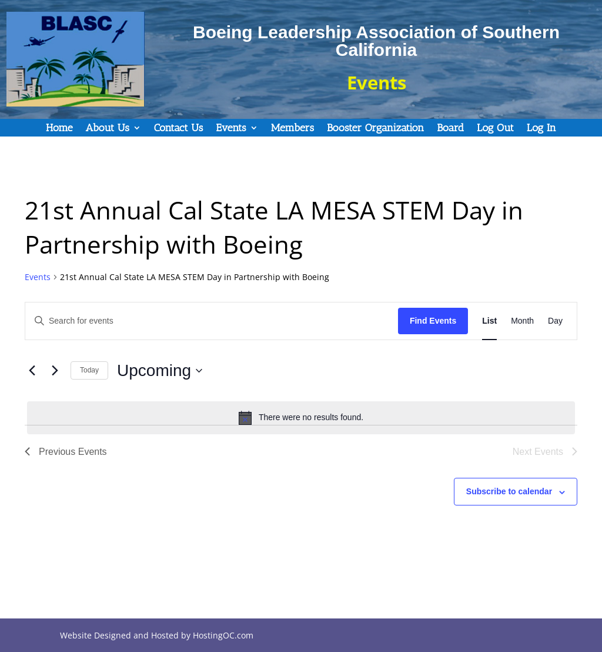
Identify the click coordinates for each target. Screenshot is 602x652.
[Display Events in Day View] (555, 321)
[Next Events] (55, 371)
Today (89, 370)
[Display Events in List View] (489, 321)
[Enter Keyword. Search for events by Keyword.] (211, 321)
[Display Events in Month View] (522, 321)
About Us (107, 129)
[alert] (301, 417)
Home (59, 129)
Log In (541, 129)
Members (292, 129)
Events (231, 129)
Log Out (495, 129)
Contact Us (178, 129)
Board (450, 129)
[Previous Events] (32, 371)
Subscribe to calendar (509, 491)
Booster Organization (375, 129)
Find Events (433, 320)
